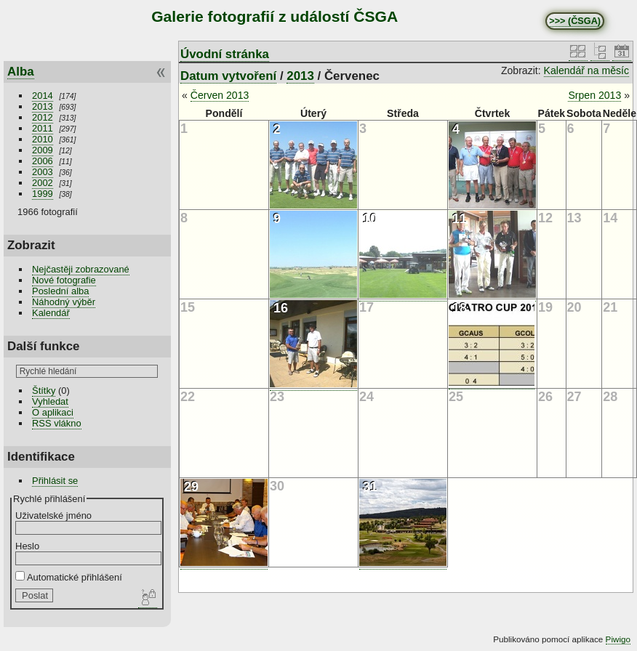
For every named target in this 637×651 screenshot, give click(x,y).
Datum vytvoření (228, 76)
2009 (42, 150)
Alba (20, 71)
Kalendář (51, 312)
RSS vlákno (56, 423)
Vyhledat (50, 401)
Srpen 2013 (594, 95)
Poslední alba (60, 291)
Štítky (43, 390)
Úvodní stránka (224, 54)
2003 (42, 171)
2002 (42, 182)
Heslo (27, 546)
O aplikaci (52, 412)
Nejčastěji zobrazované (80, 269)
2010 (42, 139)
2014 (42, 95)
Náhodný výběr (63, 301)
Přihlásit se (55, 480)
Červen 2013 (220, 95)
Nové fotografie (64, 280)
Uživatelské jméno (53, 515)
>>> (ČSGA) (575, 21)
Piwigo (618, 639)
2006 (42, 160)
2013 (42, 106)
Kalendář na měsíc (586, 70)
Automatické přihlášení (68, 577)
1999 (42, 193)
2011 (42, 128)
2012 (42, 117)
